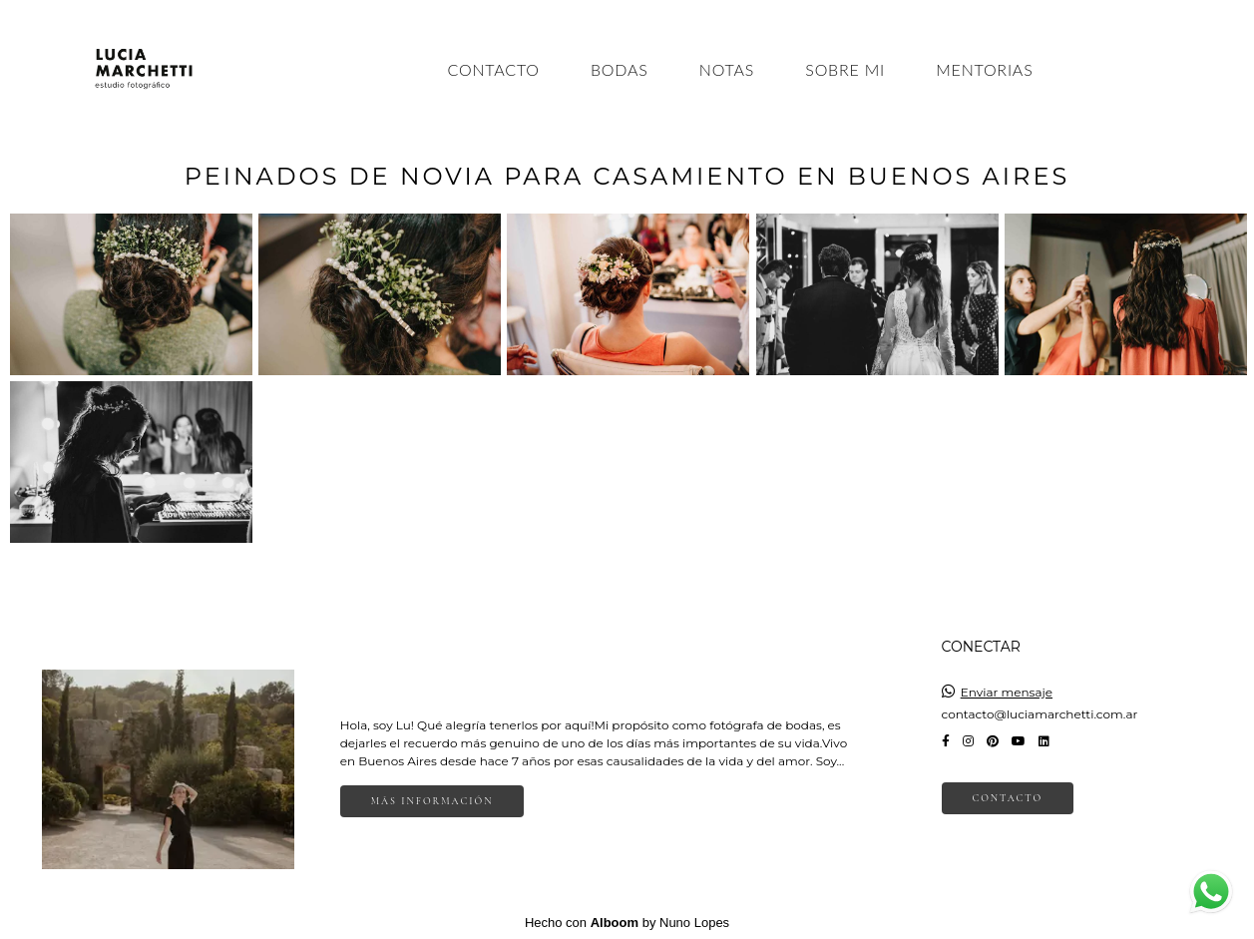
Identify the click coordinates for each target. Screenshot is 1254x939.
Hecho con (627, 922)
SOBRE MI (845, 69)
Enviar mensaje (1006, 693)
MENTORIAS (984, 69)
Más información (432, 801)
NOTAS (726, 69)
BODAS (619, 69)
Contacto (1008, 798)
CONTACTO (494, 69)
